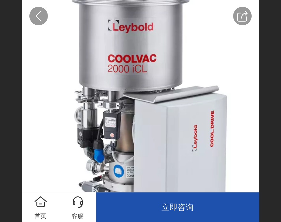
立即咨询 (177, 207)
